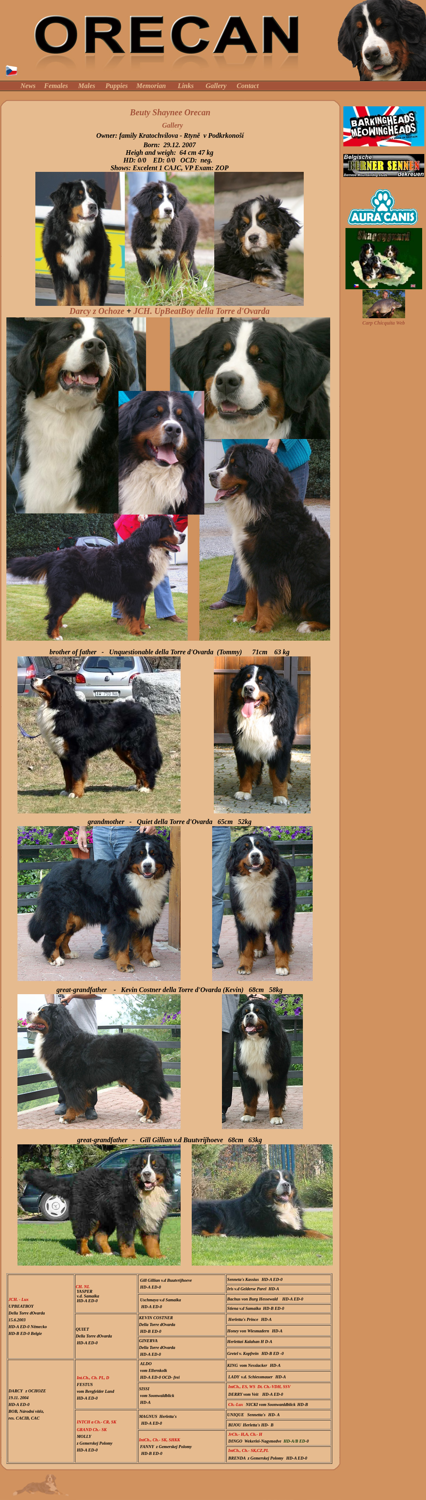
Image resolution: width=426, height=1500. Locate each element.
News (28, 85)
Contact (248, 85)
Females (56, 85)
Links (185, 85)
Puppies (117, 85)
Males (86, 85)
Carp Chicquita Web (383, 323)
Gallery (216, 85)
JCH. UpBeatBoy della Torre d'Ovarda (201, 311)
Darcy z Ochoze (96, 311)
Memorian (151, 85)
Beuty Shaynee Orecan (170, 112)
